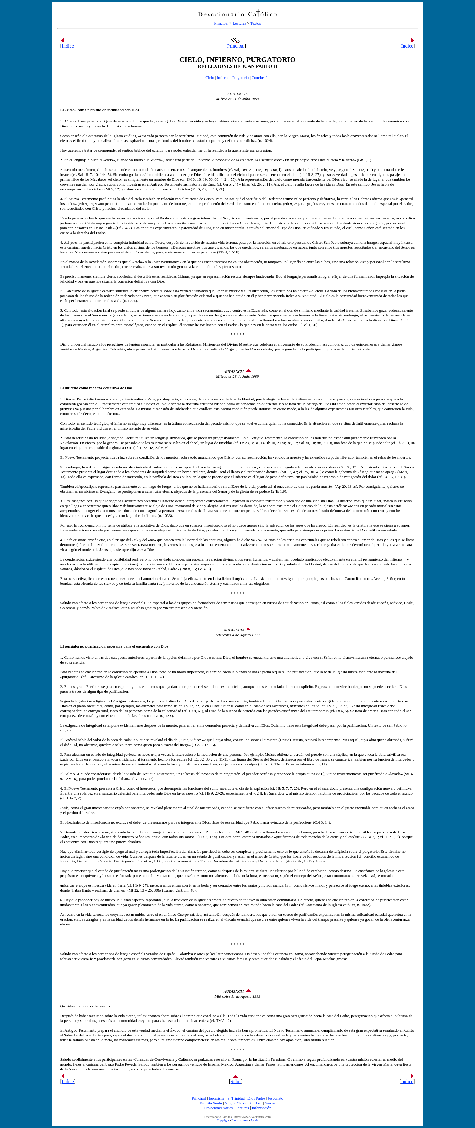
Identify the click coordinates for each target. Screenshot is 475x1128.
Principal (221, 23)
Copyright (223, 1120)
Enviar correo (239, 1120)
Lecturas (239, 23)
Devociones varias (218, 1108)
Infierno (223, 77)
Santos (270, 1103)
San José (255, 1103)
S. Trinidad (236, 1098)
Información (261, 1108)
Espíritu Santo (211, 1103)
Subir (236, 1081)
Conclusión (260, 77)
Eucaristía (216, 1098)
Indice (68, 46)
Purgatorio (240, 77)
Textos (255, 23)
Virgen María (235, 1103)
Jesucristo (275, 1098)
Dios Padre (256, 1098)
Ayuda (254, 1120)
